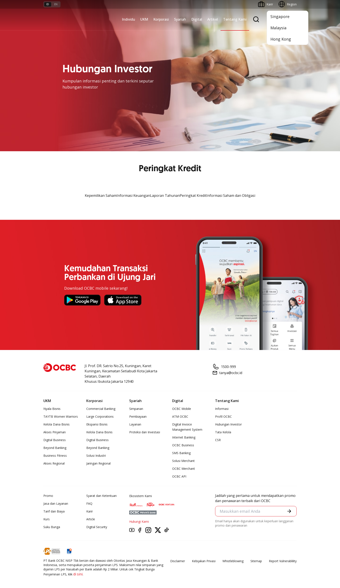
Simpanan (136, 409)
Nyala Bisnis (51, 409)
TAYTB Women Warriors (60, 416)
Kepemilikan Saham (101, 195)
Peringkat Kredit (193, 195)
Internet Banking (183, 437)
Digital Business (54, 440)
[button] (289, 511)
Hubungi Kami (139, 521)
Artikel (212, 19)
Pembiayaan (138, 416)
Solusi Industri (96, 455)
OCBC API (179, 476)
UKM (144, 19)
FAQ (89, 503)
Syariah (180, 19)
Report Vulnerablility (283, 561)
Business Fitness (55, 455)
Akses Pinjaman (54, 432)
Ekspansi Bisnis (97, 424)
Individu (128, 19)
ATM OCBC (180, 416)
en (55, 4)
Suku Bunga (51, 527)
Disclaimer (177, 561)
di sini (78, 574)
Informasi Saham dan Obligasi (230, 195)
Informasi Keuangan (133, 195)
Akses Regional (54, 463)
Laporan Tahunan (165, 195)
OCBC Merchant (183, 468)
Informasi (222, 409)
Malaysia (278, 27)
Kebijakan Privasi (204, 561)
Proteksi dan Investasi (144, 432)
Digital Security (96, 527)
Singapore (279, 16)
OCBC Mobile (181, 409)
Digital (196, 19)
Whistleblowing (233, 561)
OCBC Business (183, 445)
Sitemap (256, 561)
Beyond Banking (54, 448)
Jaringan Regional (98, 463)
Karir (89, 511)
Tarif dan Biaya (54, 511)
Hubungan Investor (228, 424)
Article (90, 519)
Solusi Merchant (183, 461)
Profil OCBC (223, 416)
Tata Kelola (223, 432)
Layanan (135, 424)
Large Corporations (100, 416)
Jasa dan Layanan (55, 503)
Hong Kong (280, 39)
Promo (48, 496)
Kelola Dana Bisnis (56, 424)
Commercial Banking (100, 409)
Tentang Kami (235, 19)
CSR (218, 440)
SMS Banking (181, 453)
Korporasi (161, 19)
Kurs (46, 519)
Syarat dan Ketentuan (101, 496)
